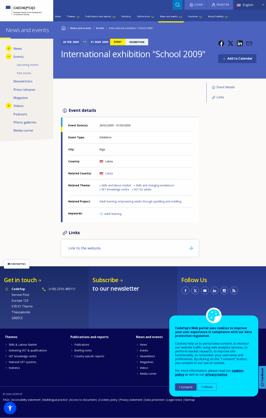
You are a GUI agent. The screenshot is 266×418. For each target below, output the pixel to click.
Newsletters (147, 356)
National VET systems (22, 362)
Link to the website (84, 248)
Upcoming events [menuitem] (27, 65)
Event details (225, 87)
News (143, 344)
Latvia (109, 173)
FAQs (6, 400)
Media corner (148, 373)
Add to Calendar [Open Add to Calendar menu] (239, 58)
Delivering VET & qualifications (28, 350)
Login (198, 4)
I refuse (207, 387)
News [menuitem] (18, 48)
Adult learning (112, 214)
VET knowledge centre (115, 189)
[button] (221, 43)
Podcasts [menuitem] (20, 114)
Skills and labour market (116, 185)
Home (63, 27)
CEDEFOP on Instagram (224, 290)
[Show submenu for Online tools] (152, 16)
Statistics (14, 368)
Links (220, 97)
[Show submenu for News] (9, 48)
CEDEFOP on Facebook (185, 290)
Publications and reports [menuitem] (98, 16)
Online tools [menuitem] (143, 16)
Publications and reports (89, 337)
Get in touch (20, 280)
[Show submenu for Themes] (77, 16)
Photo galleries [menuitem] (25, 122)
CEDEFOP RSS (234, 290)
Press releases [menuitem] (24, 89)
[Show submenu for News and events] (180, 16)
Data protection (155, 400)
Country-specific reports (89, 356)
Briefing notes (83, 350)
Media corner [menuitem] (23, 130)
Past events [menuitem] (24, 73)
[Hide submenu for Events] (9, 56)
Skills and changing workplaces (155, 185)
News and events (80, 28)
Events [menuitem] (19, 57)
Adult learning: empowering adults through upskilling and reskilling (140, 201)
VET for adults (142, 189)
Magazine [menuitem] (21, 98)
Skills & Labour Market (23, 344)
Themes (11, 337)
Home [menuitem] (58, 16)
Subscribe (105, 280)
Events (100, 28)
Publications (81, 344)
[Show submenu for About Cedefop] (226, 16)
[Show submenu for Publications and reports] (113, 16)
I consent (185, 387)
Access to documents (83, 400)
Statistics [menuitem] (126, 16)
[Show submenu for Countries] (200, 16)
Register (222, 4)
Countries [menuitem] (193, 16)
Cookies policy (108, 400)
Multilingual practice (55, 400)
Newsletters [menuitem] (23, 81)
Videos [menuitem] (19, 106)
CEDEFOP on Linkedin (214, 290)
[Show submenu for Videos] (9, 106)
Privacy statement (131, 400)
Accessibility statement (26, 400)
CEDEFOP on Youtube (205, 290)
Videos (144, 368)
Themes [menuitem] (71, 16)
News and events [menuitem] (169, 16)
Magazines (146, 362)
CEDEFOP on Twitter (195, 290)
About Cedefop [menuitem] (216, 16)
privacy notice (216, 374)
